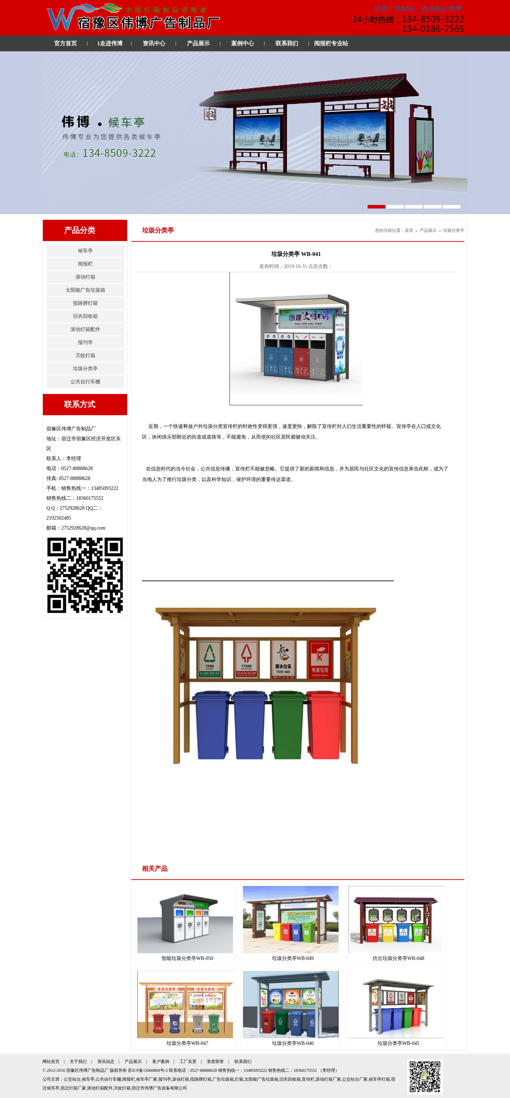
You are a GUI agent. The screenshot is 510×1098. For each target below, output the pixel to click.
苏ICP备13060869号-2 (148, 1070)
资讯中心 (154, 43)
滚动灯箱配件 (85, 329)
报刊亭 (85, 342)
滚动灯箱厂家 (328, 1079)
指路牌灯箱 (85, 303)
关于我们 (78, 1061)
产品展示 (198, 43)
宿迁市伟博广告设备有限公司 (159, 1088)
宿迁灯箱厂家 (73, 1088)
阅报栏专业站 (331, 43)
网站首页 (51, 1061)
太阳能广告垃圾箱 (85, 290)
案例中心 (242, 43)
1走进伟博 (110, 43)
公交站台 (72, 1079)
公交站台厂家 (355, 1079)
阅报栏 (85, 264)
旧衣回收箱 (85, 316)
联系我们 (287, 43)
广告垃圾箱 (223, 1079)
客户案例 (160, 1061)
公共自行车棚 (85, 381)
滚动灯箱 (85, 277)
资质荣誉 (215, 1061)
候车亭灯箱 (379, 1079)
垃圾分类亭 (85, 368)
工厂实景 (188, 1061)
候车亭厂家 (146, 1079)
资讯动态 (105, 1061)
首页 (409, 230)
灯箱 (239, 1079)
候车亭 (85, 250)
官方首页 (65, 43)
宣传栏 (308, 1079)
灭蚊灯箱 (85, 355)
